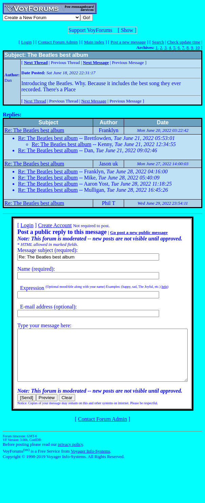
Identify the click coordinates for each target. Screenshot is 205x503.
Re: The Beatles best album (34, 130)
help (155, 286)
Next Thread (35, 101)
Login (26, 42)
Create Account (46, 225)
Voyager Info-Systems (90, 461)
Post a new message (128, 42)
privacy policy (70, 454)
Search (158, 42)
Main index (94, 42)
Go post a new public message (130, 232)
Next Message (93, 101)
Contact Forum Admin (58, 42)
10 (197, 47)
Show (127, 30)
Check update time (183, 42)
